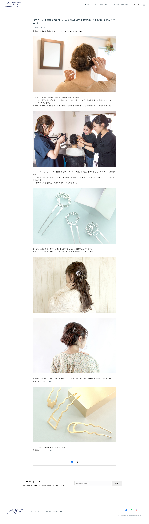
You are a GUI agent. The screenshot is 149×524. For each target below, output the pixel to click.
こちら (49, 381)
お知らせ (115, 4)
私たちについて (90, 4)
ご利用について (104, 4)
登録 (116, 483)
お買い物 (124, 4)
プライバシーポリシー (36, 511)
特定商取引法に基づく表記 (54, 511)
